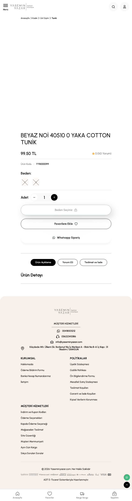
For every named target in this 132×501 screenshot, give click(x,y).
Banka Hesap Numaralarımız (36, 376)
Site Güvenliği (28, 435)
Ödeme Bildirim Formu (32, 370)
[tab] (101, 153)
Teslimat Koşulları (79, 387)
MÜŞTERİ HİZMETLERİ (35, 406)
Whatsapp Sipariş (66, 237)
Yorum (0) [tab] (67, 262)
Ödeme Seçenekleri (31, 418)
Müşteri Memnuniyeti (32, 441)
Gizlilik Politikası (78, 370)
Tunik (54, 18)
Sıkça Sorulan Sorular (32, 453)
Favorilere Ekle (66, 223)
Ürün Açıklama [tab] (43, 262)
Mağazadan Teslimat (32, 429)
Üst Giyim (44, 18)
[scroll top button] (127, 485)
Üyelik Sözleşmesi (79, 364)
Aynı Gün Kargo (29, 447)
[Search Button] (113, 6)
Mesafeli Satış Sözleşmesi (84, 382)
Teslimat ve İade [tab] (93, 262)
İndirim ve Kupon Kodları (33, 412)
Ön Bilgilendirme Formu (82, 376)
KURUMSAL (28, 358)
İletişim (24, 382)
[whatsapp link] (127, 477)
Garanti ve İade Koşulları (83, 393)
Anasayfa (25, 18)
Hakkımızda (27, 364)
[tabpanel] (66, 275)
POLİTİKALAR (78, 358)
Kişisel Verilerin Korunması (83, 399)
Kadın (34, 18)
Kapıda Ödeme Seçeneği (34, 423)
